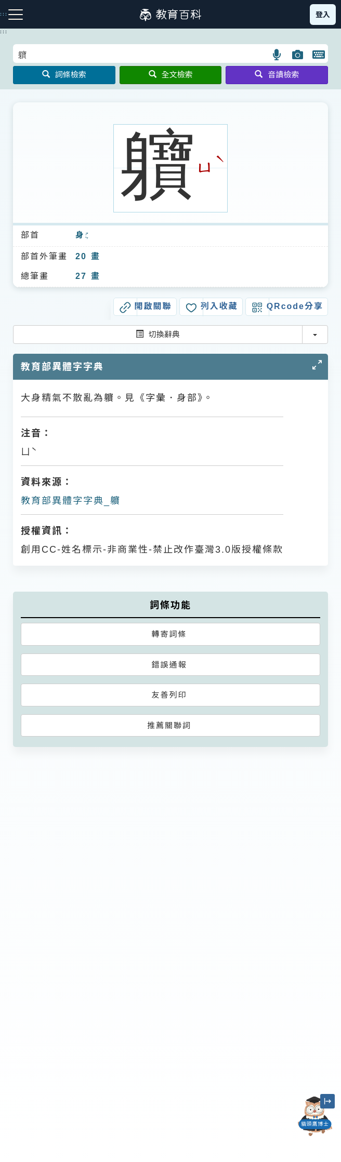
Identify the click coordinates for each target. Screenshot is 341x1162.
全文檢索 (171, 74)
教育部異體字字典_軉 (71, 501)
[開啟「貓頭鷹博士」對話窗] (315, 1116)
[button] (277, 54)
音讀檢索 (277, 74)
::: (4, 31)
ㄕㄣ (87, 235)
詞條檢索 (64, 74)
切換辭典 (158, 334)
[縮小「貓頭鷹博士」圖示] (327, 1101)
